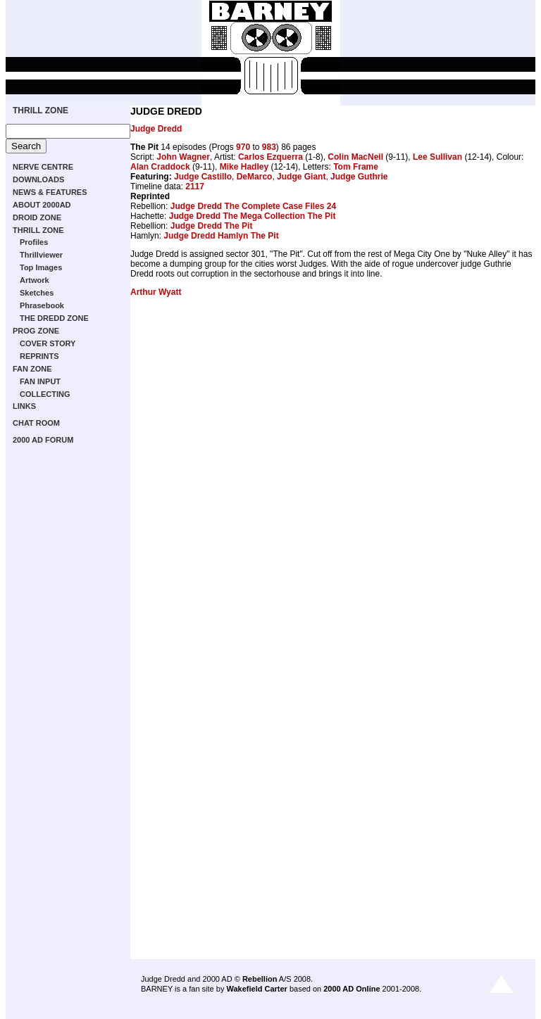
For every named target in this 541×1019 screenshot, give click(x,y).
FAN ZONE (32, 369)
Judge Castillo (203, 177)
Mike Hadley (244, 167)
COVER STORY (47, 343)
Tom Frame (355, 167)
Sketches (37, 293)
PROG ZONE (36, 331)
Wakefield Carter (256, 989)
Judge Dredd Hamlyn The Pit (220, 236)
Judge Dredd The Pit (211, 226)
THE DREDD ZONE (54, 318)
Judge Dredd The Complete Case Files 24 (253, 206)
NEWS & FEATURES (50, 192)
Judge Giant (301, 177)
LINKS (24, 406)
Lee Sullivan (437, 157)
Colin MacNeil (355, 157)
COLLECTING (45, 394)
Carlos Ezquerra (270, 157)
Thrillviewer (41, 255)
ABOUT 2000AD (42, 205)
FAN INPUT (40, 381)
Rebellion (260, 979)
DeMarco (255, 177)
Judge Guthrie (358, 177)
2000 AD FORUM (43, 440)
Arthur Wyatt (155, 292)
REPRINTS (39, 356)
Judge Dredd (156, 129)
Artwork (34, 280)
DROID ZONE (37, 217)
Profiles (34, 242)
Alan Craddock (160, 167)
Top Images (41, 267)
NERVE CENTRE (43, 167)
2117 (194, 186)
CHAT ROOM (36, 423)
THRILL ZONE (40, 110)
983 (269, 147)
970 (243, 147)
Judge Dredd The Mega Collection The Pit (252, 216)
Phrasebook (42, 305)
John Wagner (183, 157)
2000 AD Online (351, 989)
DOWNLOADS (38, 179)
